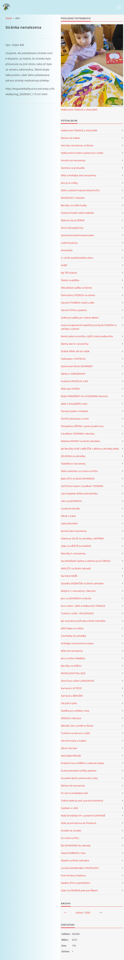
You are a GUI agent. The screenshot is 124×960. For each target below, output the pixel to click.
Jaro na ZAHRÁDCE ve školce (76, 598)
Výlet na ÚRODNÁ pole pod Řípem (79, 890)
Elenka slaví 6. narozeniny (75, 343)
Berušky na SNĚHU (71, 665)
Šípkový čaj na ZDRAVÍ (73, 220)
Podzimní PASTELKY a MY (74, 381)
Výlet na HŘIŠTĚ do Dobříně (76, 546)
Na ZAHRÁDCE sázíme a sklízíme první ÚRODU (85, 561)
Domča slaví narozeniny (74, 531)
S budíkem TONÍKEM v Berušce (78, 433)
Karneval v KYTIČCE (71, 688)
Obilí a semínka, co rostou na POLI (79, 471)
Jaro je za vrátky (69, 182)
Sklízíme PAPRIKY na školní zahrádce (80, 441)
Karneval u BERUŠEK (72, 695)
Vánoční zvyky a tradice (73, 740)
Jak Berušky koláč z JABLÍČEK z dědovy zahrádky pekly (90, 448)
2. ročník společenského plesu (77, 257)
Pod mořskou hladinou (73, 875)
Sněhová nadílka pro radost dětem (80, 317)
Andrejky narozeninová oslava (77, 643)
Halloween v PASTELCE (73, 358)
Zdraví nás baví (69, 748)
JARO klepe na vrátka (72, 628)
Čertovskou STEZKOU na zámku (78, 295)
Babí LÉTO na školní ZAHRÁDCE (78, 478)
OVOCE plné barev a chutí (75, 418)
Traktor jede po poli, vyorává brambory (82, 800)
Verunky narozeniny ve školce (77, 145)
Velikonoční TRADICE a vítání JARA (79, 109)
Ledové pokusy (69, 242)
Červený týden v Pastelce (74, 411)
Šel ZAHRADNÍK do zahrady (76, 845)
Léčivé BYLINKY (69, 523)
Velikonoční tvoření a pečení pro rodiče (82, 153)
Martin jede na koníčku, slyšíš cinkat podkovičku (87, 336)
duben (79, 912)
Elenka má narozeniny (73, 785)
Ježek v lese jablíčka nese (74, 403)
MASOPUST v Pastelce (73, 197)
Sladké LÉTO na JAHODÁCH (75, 883)
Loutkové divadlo (70, 508)
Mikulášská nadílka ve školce (76, 287)
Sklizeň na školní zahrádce (75, 860)
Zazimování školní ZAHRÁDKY (77, 366)
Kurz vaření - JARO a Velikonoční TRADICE (83, 605)
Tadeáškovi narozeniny (73, 463)
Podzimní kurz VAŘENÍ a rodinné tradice (82, 763)
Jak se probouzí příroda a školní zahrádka (83, 620)
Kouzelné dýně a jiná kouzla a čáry (79, 778)
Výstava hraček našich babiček (77, 212)
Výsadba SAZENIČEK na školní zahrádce (82, 583)
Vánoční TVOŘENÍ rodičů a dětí (77, 302)
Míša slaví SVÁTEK (70, 388)
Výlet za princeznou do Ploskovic (78, 823)
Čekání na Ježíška (70, 280)
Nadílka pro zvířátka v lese (75, 710)
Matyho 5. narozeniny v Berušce (78, 591)
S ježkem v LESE (69, 808)
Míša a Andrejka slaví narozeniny (78, 175)
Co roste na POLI (70, 838)
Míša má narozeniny (72, 650)
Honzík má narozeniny (73, 160)
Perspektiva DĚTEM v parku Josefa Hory (82, 426)
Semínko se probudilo (73, 167)
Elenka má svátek (70, 138)
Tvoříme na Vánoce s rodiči (75, 733)
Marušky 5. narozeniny (73, 553)
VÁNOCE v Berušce (71, 718)
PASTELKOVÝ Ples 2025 (73, 673)
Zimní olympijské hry (72, 227)
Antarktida (66, 250)
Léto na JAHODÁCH (71, 501)
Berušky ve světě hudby (74, 205)
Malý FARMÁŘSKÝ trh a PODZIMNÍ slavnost (84, 396)
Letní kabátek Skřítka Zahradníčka (79, 493)
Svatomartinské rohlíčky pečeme (78, 770)
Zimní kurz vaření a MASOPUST (77, 680)
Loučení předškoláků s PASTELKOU (80, 868)
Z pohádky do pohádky (73, 635)
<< (65, 912)
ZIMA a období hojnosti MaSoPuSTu (80, 190)
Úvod (8, 18)
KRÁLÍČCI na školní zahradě (76, 568)
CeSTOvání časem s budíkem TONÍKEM (82, 486)
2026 (87, 912)
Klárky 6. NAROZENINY (73, 373)
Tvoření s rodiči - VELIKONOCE (77, 613)
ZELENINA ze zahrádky (73, 456)
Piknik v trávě (68, 516)
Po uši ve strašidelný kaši (74, 793)
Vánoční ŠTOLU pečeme (74, 310)
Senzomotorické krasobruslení (77, 235)
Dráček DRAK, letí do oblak (75, 351)
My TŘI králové (69, 272)
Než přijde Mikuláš (71, 755)
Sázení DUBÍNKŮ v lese (73, 853)
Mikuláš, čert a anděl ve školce (77, 725)
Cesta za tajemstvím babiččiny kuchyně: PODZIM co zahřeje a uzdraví (89, 326)
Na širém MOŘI (69, 576)
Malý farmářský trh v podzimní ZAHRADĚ (83, 815)
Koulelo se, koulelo (71, 830)
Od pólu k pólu (69, 703)
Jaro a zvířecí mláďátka (73, 658)
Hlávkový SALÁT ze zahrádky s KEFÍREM (82, 538)
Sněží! (64, 265)
